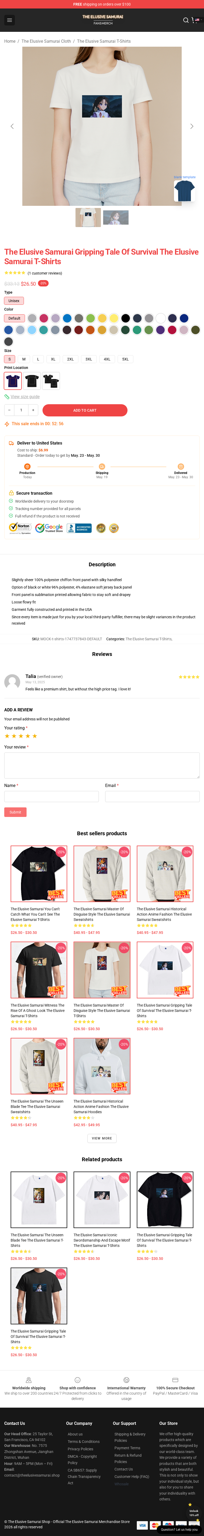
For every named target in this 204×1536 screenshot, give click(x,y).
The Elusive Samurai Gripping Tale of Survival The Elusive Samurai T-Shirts (164, 1010)
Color (8, 309)
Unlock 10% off (194, 1513)
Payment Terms (127, 1448)
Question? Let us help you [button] (179, 1529)
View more (102, 1138)
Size (7, 351)
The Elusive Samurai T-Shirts (104, 41)
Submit (15, 812)
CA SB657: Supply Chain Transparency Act (84, 1476)
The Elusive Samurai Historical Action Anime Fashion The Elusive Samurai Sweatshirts (164, 914)
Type (8, 292)
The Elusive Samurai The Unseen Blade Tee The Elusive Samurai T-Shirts (37, 1240)
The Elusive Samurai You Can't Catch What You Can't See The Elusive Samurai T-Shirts (35, 914)
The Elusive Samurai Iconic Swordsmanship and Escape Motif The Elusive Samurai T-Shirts (102, 1240)
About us (75, 1434)
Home (9, 41)
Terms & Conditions (84, 1441)
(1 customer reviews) (45, 273)
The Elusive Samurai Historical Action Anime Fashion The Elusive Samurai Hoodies (101, 1106)
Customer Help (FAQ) (131, 1476)
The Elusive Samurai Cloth (46, 41)
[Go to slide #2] (116, 217)
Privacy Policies (80, 1449)
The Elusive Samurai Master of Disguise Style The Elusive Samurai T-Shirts (102, 1010)
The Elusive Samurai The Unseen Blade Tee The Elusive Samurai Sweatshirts (37, 1106)
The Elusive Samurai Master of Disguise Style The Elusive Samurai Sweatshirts (102, 914)
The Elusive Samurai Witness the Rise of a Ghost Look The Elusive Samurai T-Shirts (38, 1010)
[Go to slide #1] (88, 217)
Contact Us (123, 1469)
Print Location (16, 367)
